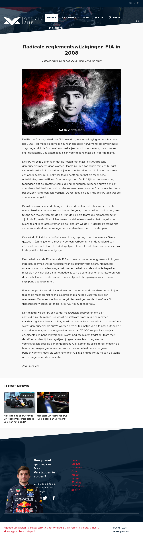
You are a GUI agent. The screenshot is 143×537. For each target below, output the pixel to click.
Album (99, 18)
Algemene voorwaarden (15, 528)
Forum (75, 478)
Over (85, 18)
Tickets (55, 28)
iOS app (9, 531)
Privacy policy (36, 528)
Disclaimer (72, 528)
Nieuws (51, 18)
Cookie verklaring (55, 528)
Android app (25, 531)
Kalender (69, 18)
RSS (94, 528)
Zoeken (137, 21)
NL (130, 3)
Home (75, 460)
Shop (114, 18)
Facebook (53, 498)
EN (139, 3)
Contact (84, 528)
